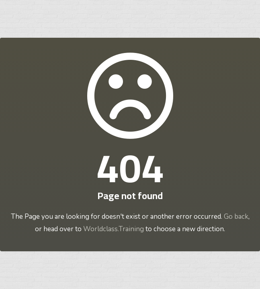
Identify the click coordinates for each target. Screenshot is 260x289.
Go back (236, 216)
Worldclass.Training (113, 229)
